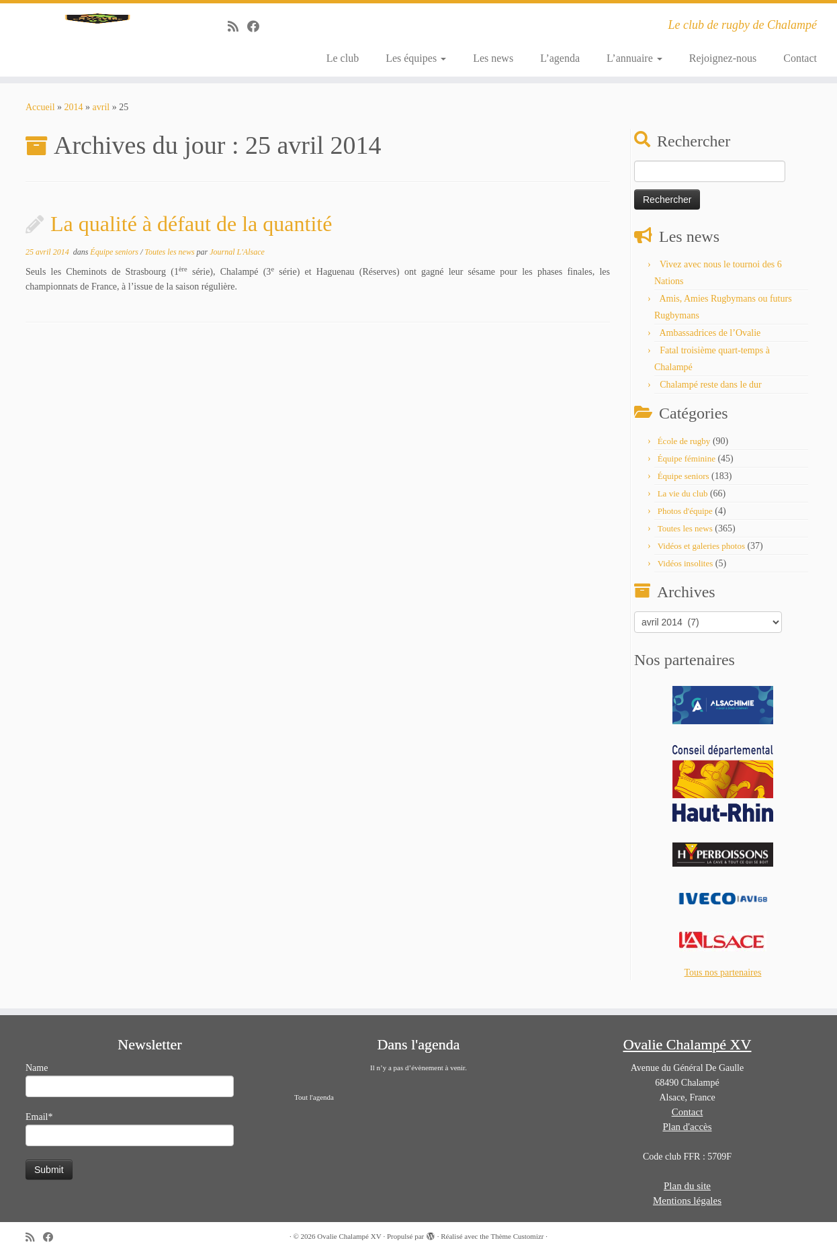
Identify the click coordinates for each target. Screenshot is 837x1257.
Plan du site (687, 1185)
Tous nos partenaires (723, 980)
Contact (800, 58)
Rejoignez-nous (722, 58)
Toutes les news (170, 259)
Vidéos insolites (685, 571)
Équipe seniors (115, 259)
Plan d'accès (686, 1126)
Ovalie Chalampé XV (349, 1236)
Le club (342, 58)
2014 (73, 115)
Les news (493, 58)
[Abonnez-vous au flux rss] (237, 27)
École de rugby (684, 448)
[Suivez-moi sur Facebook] (257, 27)
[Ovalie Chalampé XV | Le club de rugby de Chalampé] (96, 43)
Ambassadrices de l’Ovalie (709, 340)
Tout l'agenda (314, 1097)
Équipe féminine (686, 466)
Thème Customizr (516, 1236)
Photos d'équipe (685, 518)
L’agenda (560, 58)
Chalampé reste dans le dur (711, 392)
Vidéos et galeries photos (701, 553)
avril (101, 115)
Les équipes (416, 58)
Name (130, 1080)
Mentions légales (687, 1200)
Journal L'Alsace (237, 259)
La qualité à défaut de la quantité (191, 231)
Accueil (40, 115)
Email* (130, 1129)
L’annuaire (634, 58)
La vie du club (683, 501)
